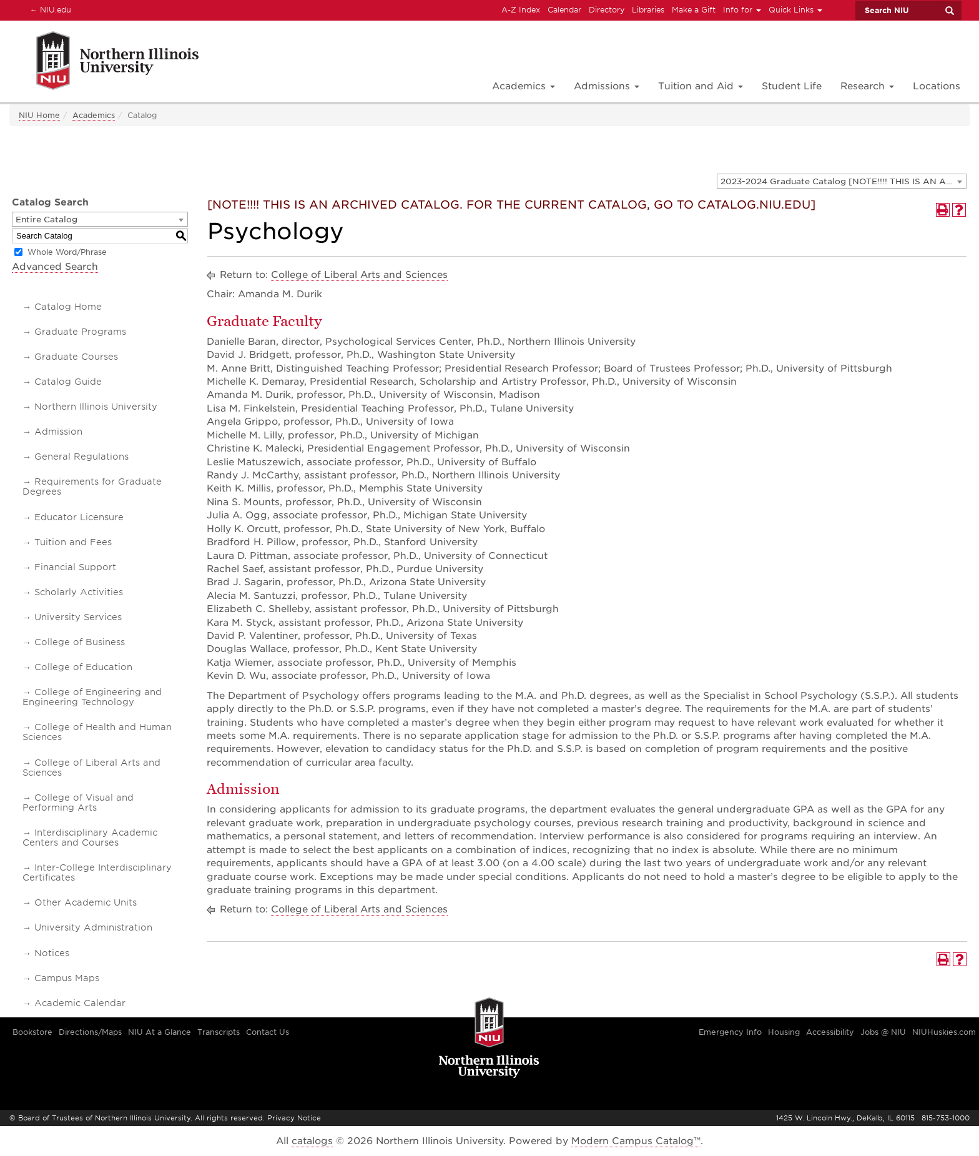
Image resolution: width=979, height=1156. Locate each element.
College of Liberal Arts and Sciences (91, 768)
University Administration (93, 927)
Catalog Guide (68, 382)
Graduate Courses (76, 357)
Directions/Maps (90, 1032)
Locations (936, 86)
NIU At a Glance (159, 1032)
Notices (51, 953)
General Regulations (81, 457)
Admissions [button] (606, 86)
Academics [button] (523, 86)
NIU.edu (48, 9)
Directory (606, 9)
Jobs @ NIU (883, 1032)
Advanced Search (55, 266)
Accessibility (830, 1032)
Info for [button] (742, 9)
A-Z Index (520, 9)
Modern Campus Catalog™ (636, 1141)
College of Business (79, 642)
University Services (78, 617)
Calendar (564, 9)
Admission (58, 432)
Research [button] (867, 86)
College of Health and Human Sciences (97, 732)
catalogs (312, 1141)
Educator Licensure (79, 517)
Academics (93, 115)
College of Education (83, 667)
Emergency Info (730, 1032)
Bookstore (32, 1032)
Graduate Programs (80, 332)
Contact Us (267, 1032)
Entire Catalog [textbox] (46, 219)
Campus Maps (66, 978)
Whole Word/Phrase (67, 252)
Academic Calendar (79, 1003)
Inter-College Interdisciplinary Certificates (97, 872)
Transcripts (218, 1032)
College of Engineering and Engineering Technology (92, 697)
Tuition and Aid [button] (700, 86)
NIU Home (39, 115)
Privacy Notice (294, 1118)
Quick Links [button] (795, 9)
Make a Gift (694, 9)
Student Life (792, 86)
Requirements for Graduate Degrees (92, 486)
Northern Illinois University (95, 407)
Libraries (648, 9)
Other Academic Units (85, 902)
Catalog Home (68, 307)
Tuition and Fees (73, 542)
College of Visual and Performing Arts (78, 803)
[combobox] (842, 181)
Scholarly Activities (78, 592)
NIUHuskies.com (944, 1032)
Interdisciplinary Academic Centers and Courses (89, 837)
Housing (784, 1032)
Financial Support (75, 567)
